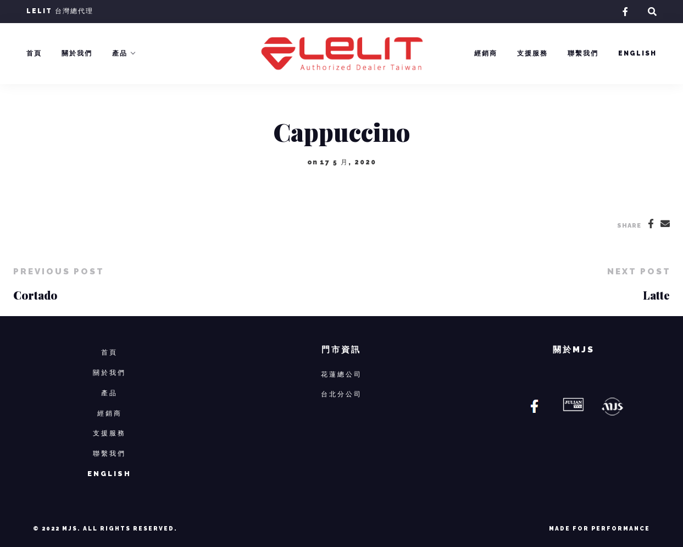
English (637, 53)
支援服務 (532, 53)
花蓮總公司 (341, 374)
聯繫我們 (583, 53)
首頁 (34, 53)
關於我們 (77, 53)
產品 (119, 53)
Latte (656, 295)
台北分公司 (341, 394)
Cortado (35, 295)
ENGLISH (109, 473)
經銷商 (485, 53)
